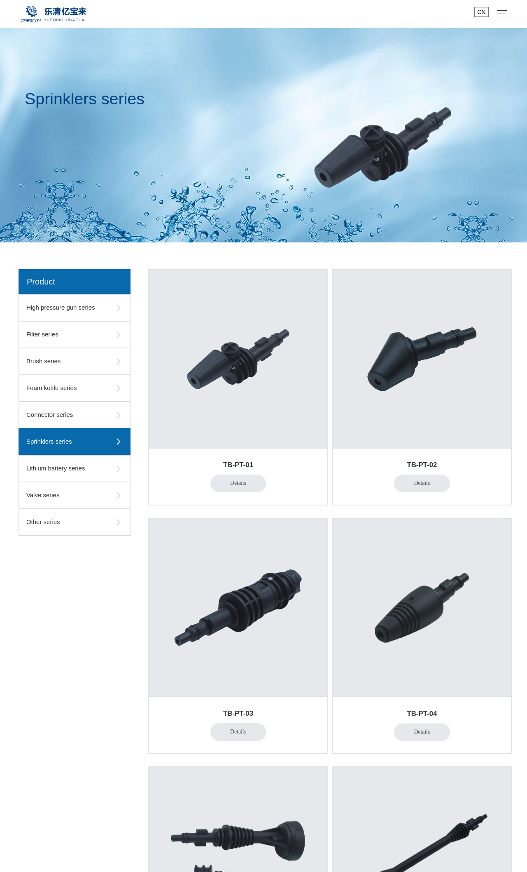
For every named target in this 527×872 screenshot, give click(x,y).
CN (481, 12)
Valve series (43, 494)
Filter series (42, 334)
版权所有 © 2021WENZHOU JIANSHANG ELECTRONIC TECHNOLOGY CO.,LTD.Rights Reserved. (263, 858)
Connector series (49, 414)
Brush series (43, 360)
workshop (178, 731)
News (295, 700)
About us (179, 700)
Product (233, 700)
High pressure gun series (60, 307)
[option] (263, 135)
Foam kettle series (51, 387)
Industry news (305, 731)
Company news (307, 719)
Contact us (344, 700)
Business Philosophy (193, 743)
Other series (43, 521)
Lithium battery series (55, 468)
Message (178, 756)
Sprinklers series (49, 441)
